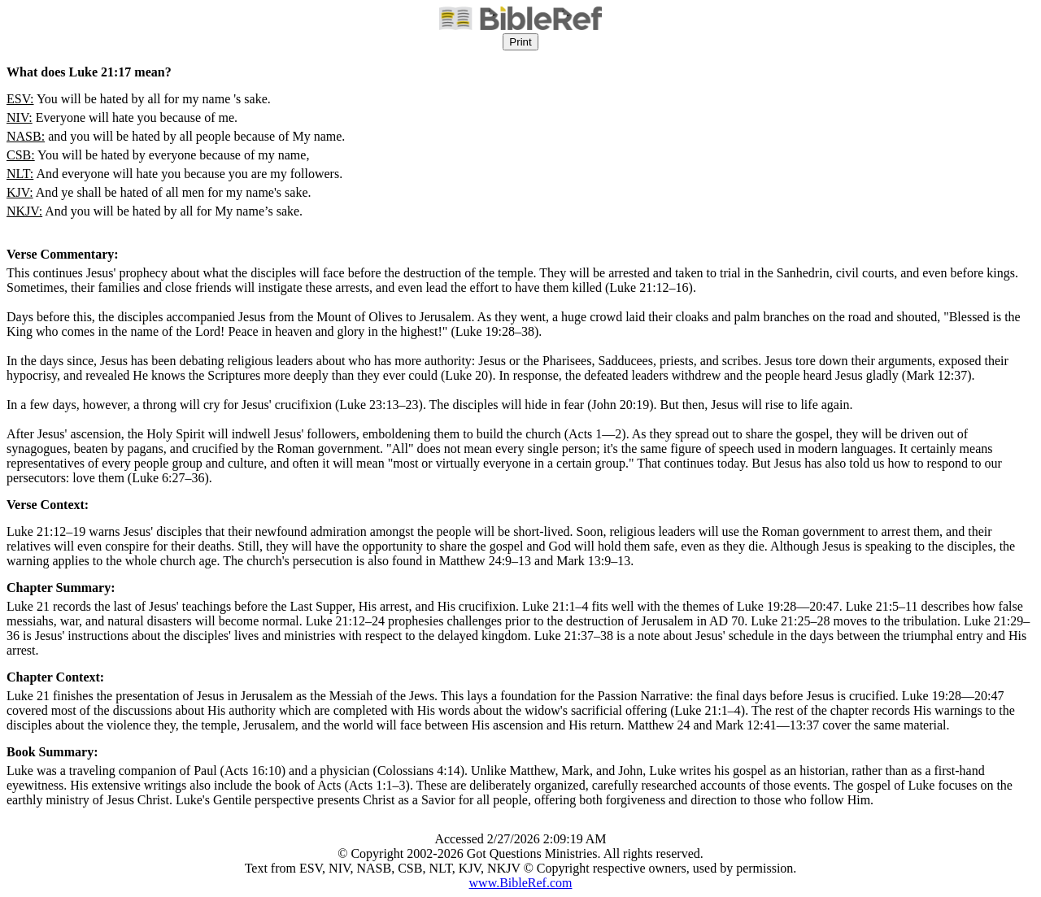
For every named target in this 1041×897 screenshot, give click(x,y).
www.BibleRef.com (521, 883)
